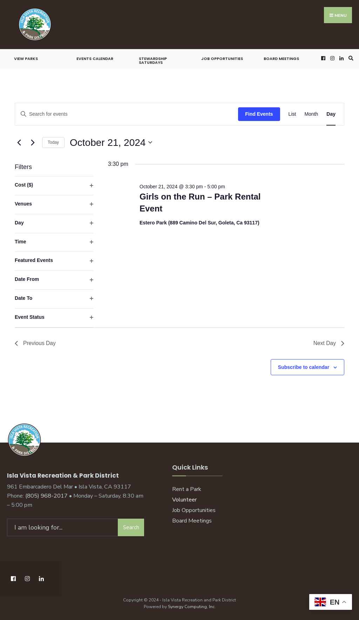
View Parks (26, 58)
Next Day (328, 343)
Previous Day (35, 343)
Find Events (259, 114)
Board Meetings (281, 58)
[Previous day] (19, 142)
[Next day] (32, 142)
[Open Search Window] (350, 58)
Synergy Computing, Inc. (192, 605)
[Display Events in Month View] (311, 114)
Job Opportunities (222, 58)
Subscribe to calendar (303, 367)
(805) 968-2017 (46, 495)
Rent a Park (186, 489)
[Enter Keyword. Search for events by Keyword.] (126, 114)
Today (53, 142)
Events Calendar (94, 58)
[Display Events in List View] (292, 114)
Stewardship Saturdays (153, 60)
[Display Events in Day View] (331, 114)
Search (131, 526)
